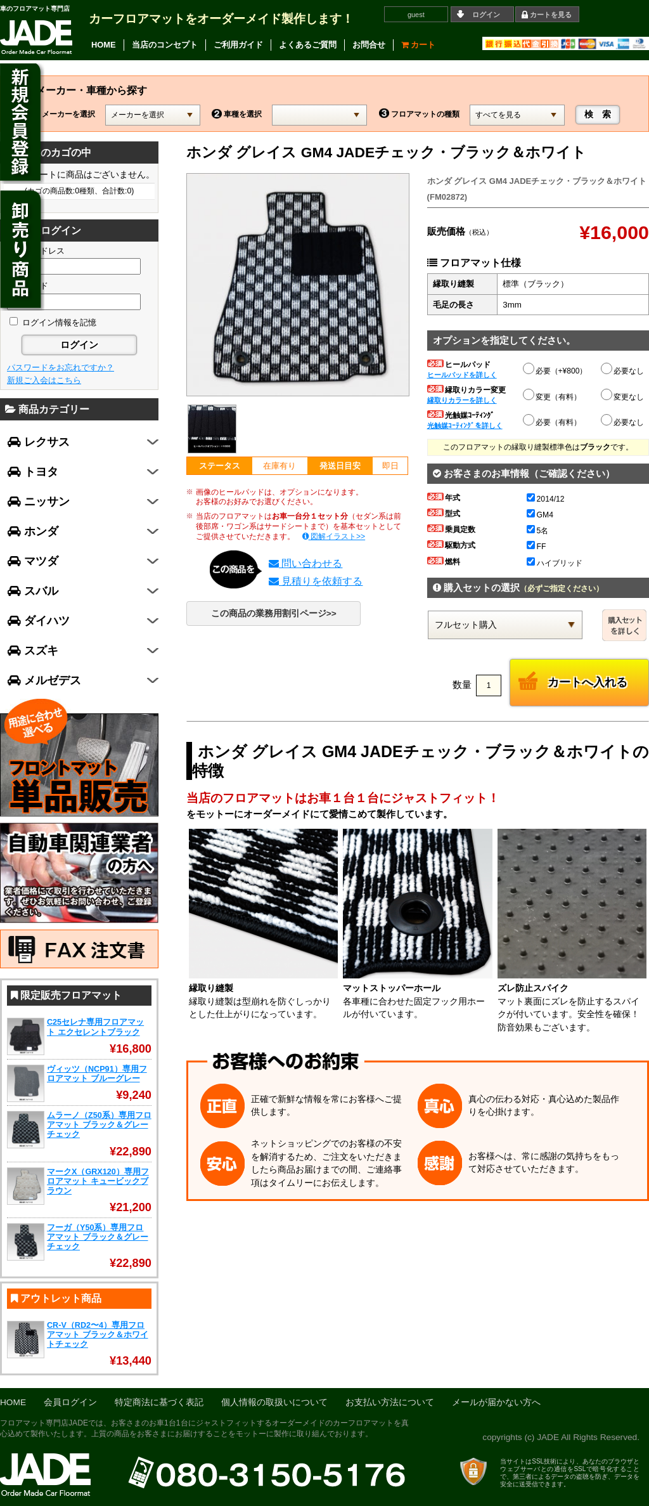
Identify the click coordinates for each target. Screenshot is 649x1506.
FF (536, 546)
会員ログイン (70, 1402)
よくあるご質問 (308, 44)
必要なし (623, 371)
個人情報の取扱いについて (274, 1402)
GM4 (540, 514)
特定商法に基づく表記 (159, 1402)
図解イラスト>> (334, 536)
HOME (103, 44)
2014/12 (546, 499)
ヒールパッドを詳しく (462, 375)
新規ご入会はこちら (44, 380)
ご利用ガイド (238, 44)
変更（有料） (552, 395)
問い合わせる (305, 563)
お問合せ (368, 44)
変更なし (623, 397)
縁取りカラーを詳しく (462, 400)
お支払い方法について (389, 1402)
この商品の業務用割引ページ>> (274, 613)
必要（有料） (552, 420)
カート (418, 44)
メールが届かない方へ (496, 1402)
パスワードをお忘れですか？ (60, 367)
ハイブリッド (554, 563)
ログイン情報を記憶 (53, 322)
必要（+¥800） (556, 369)
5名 (538, 530)
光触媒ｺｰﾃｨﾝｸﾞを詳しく (465, 425)
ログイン (486, 14)
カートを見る (551, 14)
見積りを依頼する (316, 581)
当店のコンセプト (165, 44)
